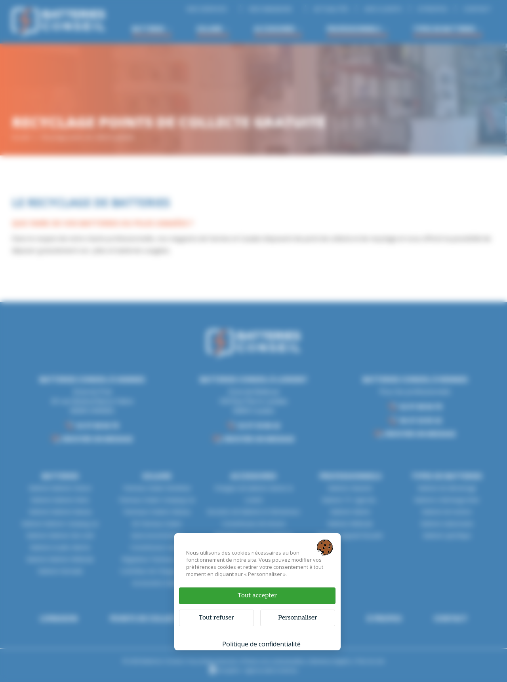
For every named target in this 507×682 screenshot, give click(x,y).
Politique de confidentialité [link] (261, 644)
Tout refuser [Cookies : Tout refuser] (216, 617)
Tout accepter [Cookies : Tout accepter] (257, 595)
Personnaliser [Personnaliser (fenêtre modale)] (297, 617)
